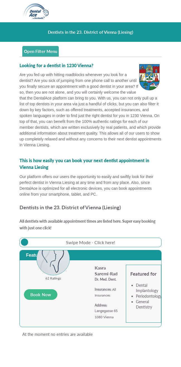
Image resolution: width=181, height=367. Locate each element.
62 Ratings (53, 278)
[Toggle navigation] (154, 11)
